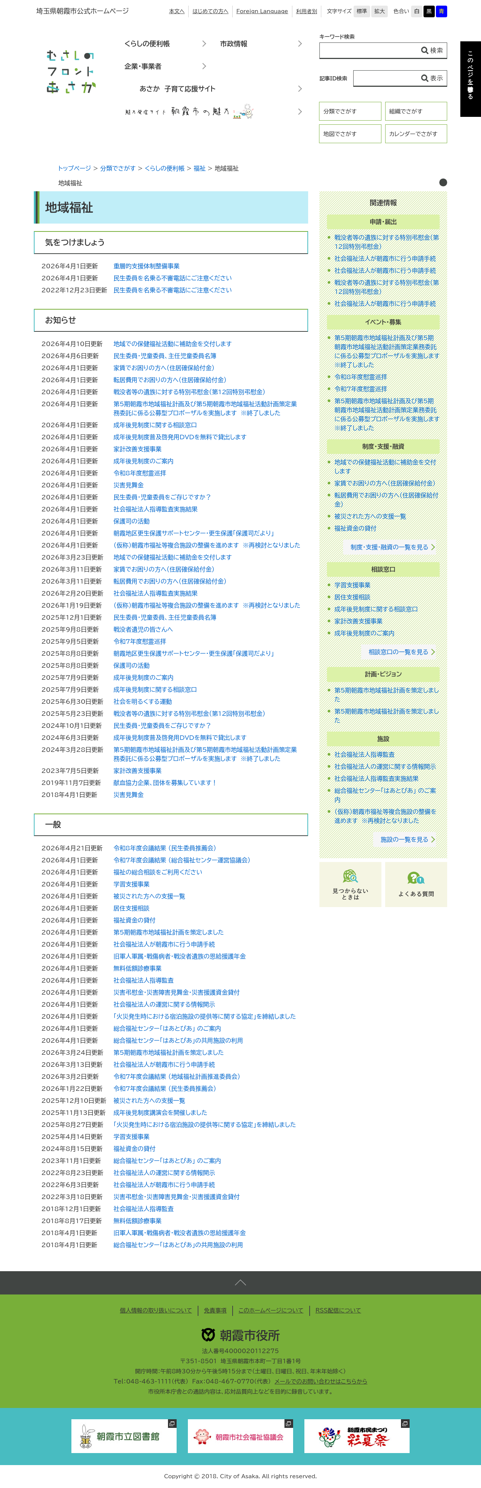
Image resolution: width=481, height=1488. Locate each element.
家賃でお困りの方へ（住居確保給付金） (164, 368)
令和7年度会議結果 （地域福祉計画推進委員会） (176, 1077)
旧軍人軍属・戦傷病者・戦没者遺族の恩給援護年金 (179, 956)
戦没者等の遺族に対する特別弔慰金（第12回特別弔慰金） (189, 392)
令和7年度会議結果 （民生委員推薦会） (164, 1089)
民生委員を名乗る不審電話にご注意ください (172, 278)
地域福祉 (70, 183)
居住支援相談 (131, 908)
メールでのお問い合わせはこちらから (321, 1381)
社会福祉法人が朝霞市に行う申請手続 (164, 944)
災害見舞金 (128, 485)
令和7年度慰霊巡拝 (139, 641)
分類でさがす (340, 111)
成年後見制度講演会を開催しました (160, 1113)
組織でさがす (406, 111)
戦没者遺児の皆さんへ (143, 629)
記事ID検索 (333, 78)
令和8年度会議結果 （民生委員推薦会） (164, 848)
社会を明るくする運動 (142, 702)
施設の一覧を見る (404, 839)
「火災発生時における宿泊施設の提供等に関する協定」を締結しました (204, 1016)
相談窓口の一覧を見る (398, 652)
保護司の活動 (131, 521)
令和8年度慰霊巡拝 (139, 473)
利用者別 (306, 11)
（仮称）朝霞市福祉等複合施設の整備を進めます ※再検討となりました (206, 545)
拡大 (379, 11)
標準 (362, 11)
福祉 (200, 168)
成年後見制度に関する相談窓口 (155, 425)
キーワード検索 (337, 36)
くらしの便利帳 (146, 43)
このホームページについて (271, 1310)
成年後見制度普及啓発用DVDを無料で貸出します (180, 437)
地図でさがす (340, 134)
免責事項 (215, 1310)
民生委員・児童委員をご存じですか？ (162, 497)
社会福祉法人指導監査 (143, 980)
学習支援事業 (131, 884)
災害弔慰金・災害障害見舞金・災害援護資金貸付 (176, 992)
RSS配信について (339, 1310)
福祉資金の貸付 (134, 920)
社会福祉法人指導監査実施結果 (155, 509)
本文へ (177, 11)
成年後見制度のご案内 (143, 461)
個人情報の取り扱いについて (156, 1310)
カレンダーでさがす (413, 134)
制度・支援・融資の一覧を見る (389, 547)
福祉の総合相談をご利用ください (157, 872)
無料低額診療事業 (137, 968)
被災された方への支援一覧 (149, 896)
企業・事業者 (143, 66)
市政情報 (233, 43)
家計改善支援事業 (137, 449)
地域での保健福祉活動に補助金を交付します (172, 344)
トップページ (74, 168)
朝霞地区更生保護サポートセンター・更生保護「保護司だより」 (193, 533)
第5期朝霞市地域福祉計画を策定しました (168, 932)
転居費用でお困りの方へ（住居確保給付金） (170, 380)
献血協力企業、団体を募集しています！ (165, 783)
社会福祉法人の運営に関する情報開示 (164, 1004)
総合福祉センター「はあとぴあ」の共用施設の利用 (178, 1040)
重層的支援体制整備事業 (146, 266)
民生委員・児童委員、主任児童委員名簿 (164, 356)
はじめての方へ (210, 11)
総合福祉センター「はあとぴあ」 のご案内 (167, 1028)
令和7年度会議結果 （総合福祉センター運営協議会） (181, 860)
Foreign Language (262, 11)
